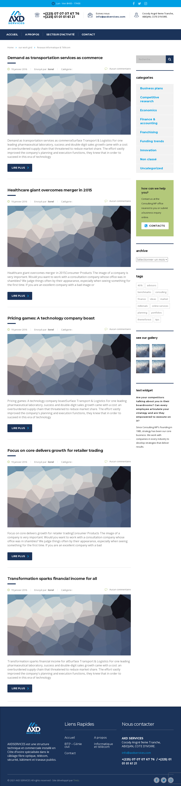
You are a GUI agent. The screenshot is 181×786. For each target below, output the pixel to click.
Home (10, 47)
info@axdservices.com (110, 16)
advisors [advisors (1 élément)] (151, 285)
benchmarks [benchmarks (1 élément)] (144, 292)
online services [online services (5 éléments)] (160, 305)
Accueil (12, 34)
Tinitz (76, 780)
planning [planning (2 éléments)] (142, 312)
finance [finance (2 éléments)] (142, 299)
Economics (148, 110)
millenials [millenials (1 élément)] (143, 305)
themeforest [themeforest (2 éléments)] (144, 319)
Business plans (151, 88)
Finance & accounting (148, 121)
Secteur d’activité (60, 34)
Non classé (148, 159)
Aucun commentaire (118, 68)
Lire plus (20, 167)
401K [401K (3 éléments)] (140, 285)
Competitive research (149, 99)
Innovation (148, 150)
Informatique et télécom (103, 745)
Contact (88, 34)
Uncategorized (151, 168)
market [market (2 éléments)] (164, 299)
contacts (155, 226)
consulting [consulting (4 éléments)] (160, 292)
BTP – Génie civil (73, 745)
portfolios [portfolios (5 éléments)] (156, 312)
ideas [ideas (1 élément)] (153, 299)
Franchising (149, 132)
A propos (32, 34)
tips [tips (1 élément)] (157, 319)
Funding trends (152, 141)
